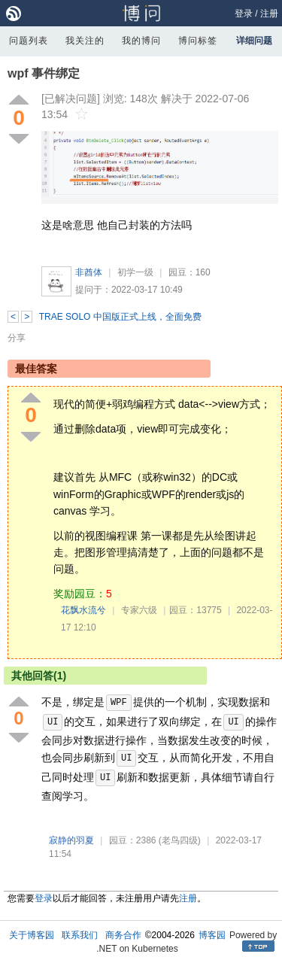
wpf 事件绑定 (44, 73)
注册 (269, 13)
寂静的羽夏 (71, 840)
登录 (244, 13)
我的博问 (141, 40)
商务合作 (123, 935)
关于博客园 (31, 935)
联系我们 (80, 935)
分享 (17, 338)
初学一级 (135, 272)
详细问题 (254, 40)
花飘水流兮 (83, 610)
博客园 (212, 935)
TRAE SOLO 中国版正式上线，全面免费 (120, 316)
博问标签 (197, 40)
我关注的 (85, 40)
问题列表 (28, 40)
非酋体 (88, 272)
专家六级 (139, 610)
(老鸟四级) (180, 840)
